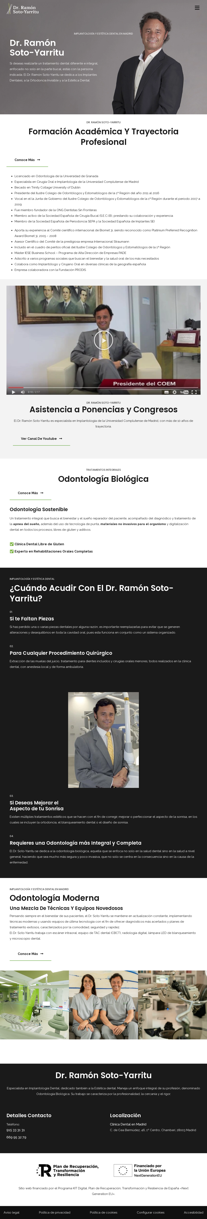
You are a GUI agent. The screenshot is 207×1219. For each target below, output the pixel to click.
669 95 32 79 (16, 1137)
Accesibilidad (193, 1212)
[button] (103, 340)
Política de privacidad (54, 1212)
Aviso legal (11, 1212)
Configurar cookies (150, 1212)
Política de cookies (103, 1212)
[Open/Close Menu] (197, 7)
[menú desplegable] (197, 8)
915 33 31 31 (15, 1130)
